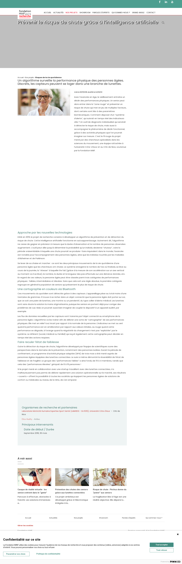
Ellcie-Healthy (27, 419)
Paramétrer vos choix (15, 554)
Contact (151, 12)
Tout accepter (162, 545)
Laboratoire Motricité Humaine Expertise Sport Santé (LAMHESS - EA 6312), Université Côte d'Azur (66, 411)
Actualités (58, 12)
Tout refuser (161, 550)
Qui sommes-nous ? (121, 12)
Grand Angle (138, 12)
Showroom (85, 12)
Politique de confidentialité (48, 554)
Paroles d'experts (101, 12)
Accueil (47, 12)
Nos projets (71, 12)
